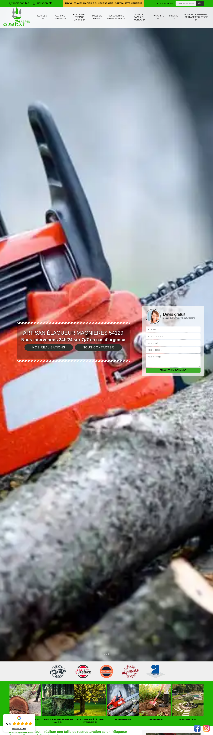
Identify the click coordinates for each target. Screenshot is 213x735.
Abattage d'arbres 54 (59, 17)
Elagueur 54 (42, 17)
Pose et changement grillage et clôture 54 (196, 17)
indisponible (19, 3)
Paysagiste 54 (158, 17)
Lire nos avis (19, 728)
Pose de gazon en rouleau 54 (139, 17)
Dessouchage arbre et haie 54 (116, 17)
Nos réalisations (48, 347)
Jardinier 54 (174, 17)
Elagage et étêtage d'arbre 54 (79, 17)
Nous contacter (98, 347)
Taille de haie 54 (97, 17)
